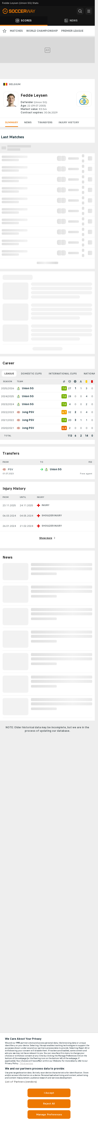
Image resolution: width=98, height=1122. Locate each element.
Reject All (49, 1103)
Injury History (68, 122)
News (28, 122)
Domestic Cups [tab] (31, 373)
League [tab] (9, 373)
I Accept (49, 1092)
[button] (80, 11)
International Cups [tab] (63, 373)
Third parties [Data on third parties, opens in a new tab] (26, 1063)
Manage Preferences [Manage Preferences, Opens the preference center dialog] (49, 1114)
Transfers (45, 122)
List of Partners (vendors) (21, 1081)
